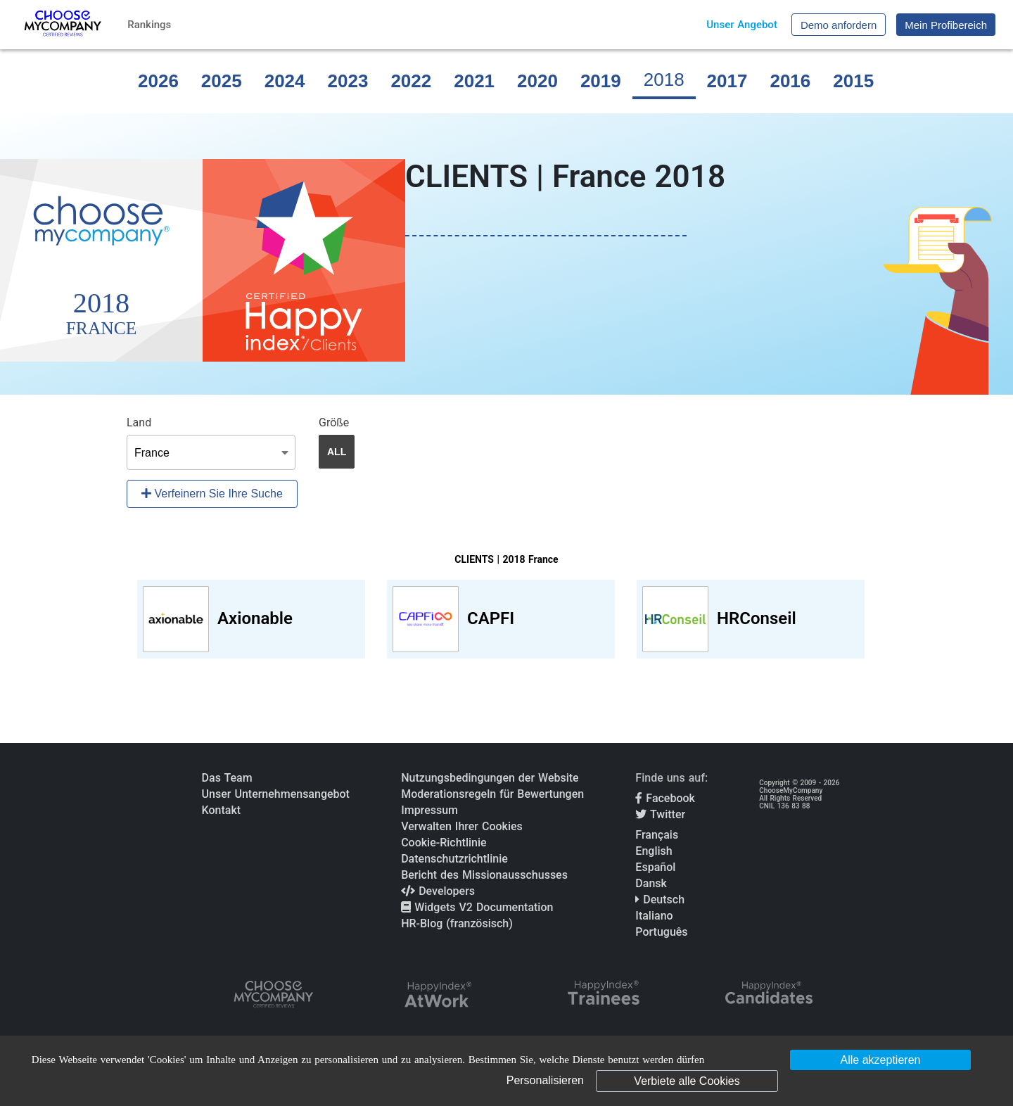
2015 (853, 80)
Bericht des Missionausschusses (484, 875)
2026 (158, 80)
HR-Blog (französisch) (457, 923)
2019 (600, 80)
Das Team (227, 777)
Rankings (149, 24)
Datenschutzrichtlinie (454, 858)
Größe (334, 422)
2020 (537, 80)
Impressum (429, 810)
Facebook (665, 798)
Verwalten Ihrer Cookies (462, 826)
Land (139, 422)
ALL (336, 451)
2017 (727, 80)
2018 (664, 79)
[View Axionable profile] (251, 619)
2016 (790, 80)
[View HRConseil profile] (751, 619)
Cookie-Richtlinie (443, 842)
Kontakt (221, 810)
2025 (221, 80)
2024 (285, 80)
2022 (410, 80)
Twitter (660, 814)
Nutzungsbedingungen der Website (490, 777)
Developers (438, 891)
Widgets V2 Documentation (477, 907)
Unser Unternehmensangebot (276, 794)
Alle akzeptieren (881, 1060)
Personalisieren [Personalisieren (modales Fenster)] (545, 1080)
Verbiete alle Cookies (686, 1081)
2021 (474, 80)
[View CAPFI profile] (501, 619)
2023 (348, 80)
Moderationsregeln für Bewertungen (492, 794)
